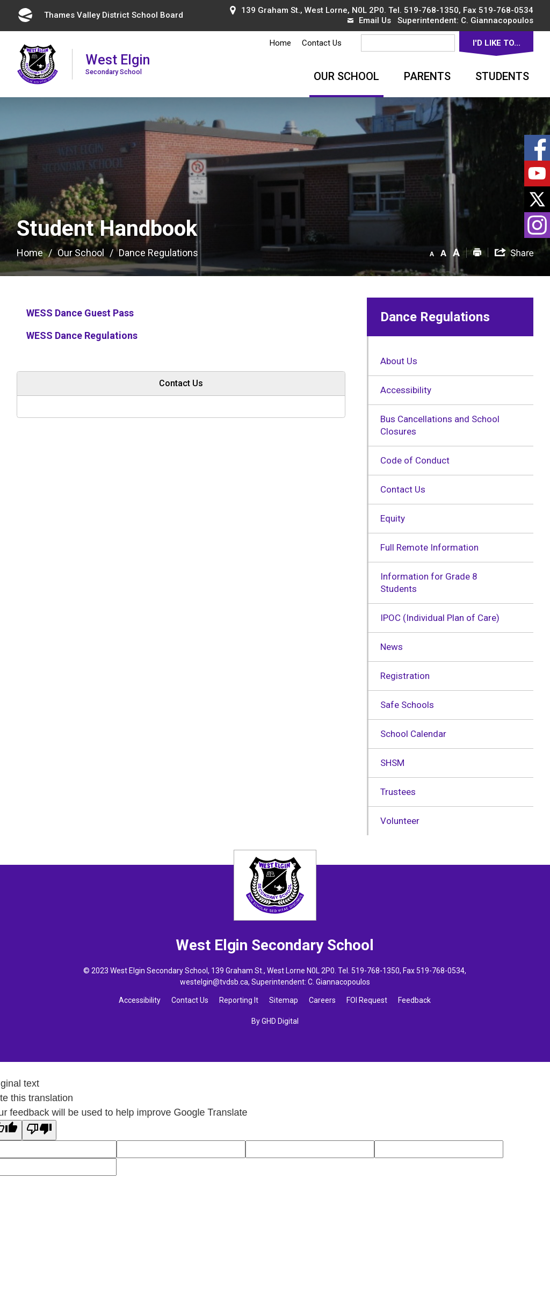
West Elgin (117, 63)
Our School (346, 76)
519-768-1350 (431, 10)
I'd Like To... (496, 43)
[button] (432, 252)
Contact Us (322, 43)
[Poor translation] (39, 1130)
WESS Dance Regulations (83, 335)
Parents (427, 76)
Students (502, 76)
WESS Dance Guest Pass (80, 313)
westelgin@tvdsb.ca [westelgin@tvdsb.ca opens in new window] (214, 982)
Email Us (369, 20)
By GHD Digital (275, 1021)
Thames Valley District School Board (100, 15)
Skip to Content (0, 0)
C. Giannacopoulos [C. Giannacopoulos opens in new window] (497, 20)
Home (280, 43)
